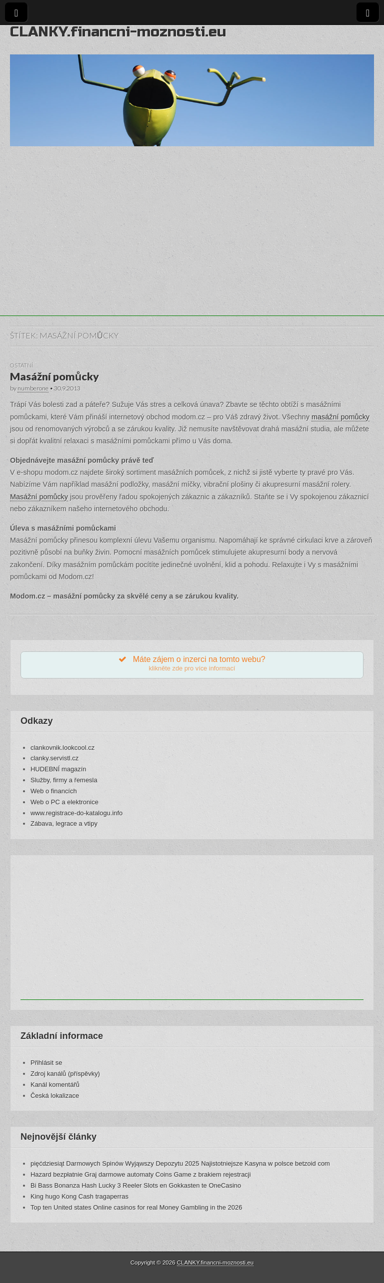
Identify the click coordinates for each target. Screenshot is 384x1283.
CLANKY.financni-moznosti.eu (118, 31)
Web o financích (53, 791)
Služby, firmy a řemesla (64, 780)
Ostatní (21, 365)
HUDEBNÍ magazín (58, 769)
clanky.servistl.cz (54, 758)
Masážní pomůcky (54, 376)
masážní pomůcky (341, 417)
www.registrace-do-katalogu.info (76, 813)
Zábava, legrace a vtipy (64, 823)
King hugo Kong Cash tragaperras (79, 1196)
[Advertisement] (192, 246)
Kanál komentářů (55, 1084)
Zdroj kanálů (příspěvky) (65, 1073)
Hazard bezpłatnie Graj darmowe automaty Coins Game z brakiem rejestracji (140, 1174)
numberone (33, 388)
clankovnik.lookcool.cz (62, 747)
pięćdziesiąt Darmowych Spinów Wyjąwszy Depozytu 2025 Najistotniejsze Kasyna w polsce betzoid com (180, 1163)
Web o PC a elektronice (64, 802)
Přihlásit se (46, 1062)
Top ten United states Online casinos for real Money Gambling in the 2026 (136, 1207)
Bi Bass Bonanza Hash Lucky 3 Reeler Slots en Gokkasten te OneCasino (135, 1185)
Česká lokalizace (54, 1095)
